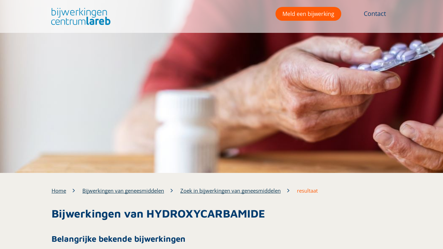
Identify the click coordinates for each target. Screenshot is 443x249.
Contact (375, 13)
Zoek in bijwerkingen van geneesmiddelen (230, 190)
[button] (79, 16)
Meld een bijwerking (308, 14)
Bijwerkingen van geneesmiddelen (123, 190)
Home (59, 190)
